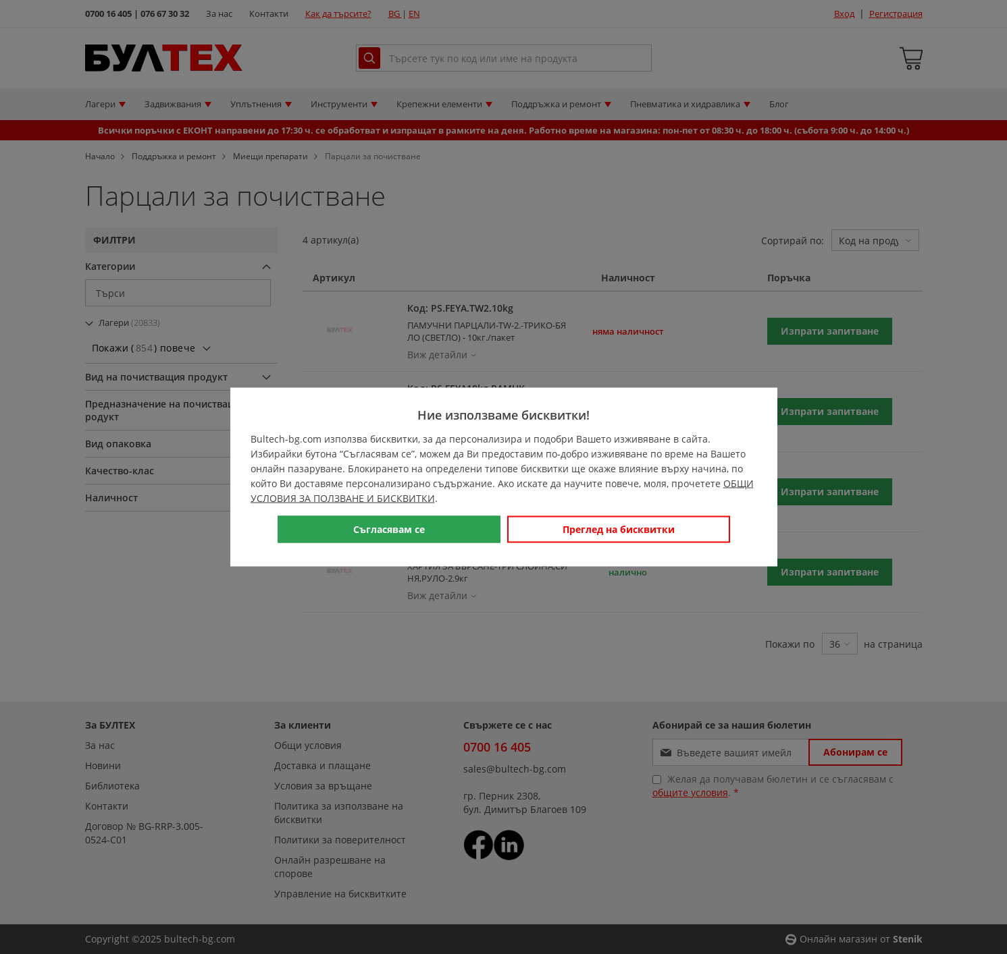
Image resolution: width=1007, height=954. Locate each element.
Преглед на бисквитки (619, 529)
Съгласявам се (389, 529)
